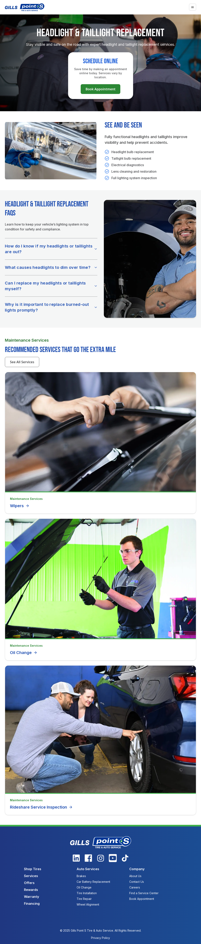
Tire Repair (84, 898)
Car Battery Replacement (93, 881)
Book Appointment (100, 89)
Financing (32, 903)
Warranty (31, 896)
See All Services (22, 362)
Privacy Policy (100, 938)
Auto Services (88, 869)
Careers (134, 887)
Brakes (81, 876)
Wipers (19, 506)
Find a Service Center (144, 893)
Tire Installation (87, 893)
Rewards (31, 890)
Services (31, 876)
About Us (135, 876)
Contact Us (136, 881)
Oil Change (23, 652)
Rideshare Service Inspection (41, 807)
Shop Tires (32, 869)
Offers (29, 883)
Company (137, 869)
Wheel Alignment (88, 904)
